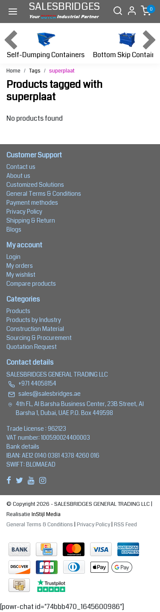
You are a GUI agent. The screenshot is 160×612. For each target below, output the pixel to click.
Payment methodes (32, 202)
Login (13, 256)
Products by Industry (33, 320)
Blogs (13, 229)
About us (18, 175)
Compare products (31, 283)
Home (13, 71)
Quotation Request (31, 346)
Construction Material (35, 329)
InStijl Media (45, 514)
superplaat (62, 71)
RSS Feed (125, 524)
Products (18, 311)
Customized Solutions (35, 184)
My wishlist (20, 274)
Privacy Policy (24, 211)
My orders (19, 265)
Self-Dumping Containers (45, 44)
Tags (35, 71)
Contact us (20, 166)
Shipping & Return (30, 220)
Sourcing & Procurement (39, 338)
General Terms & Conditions (43, 193)
